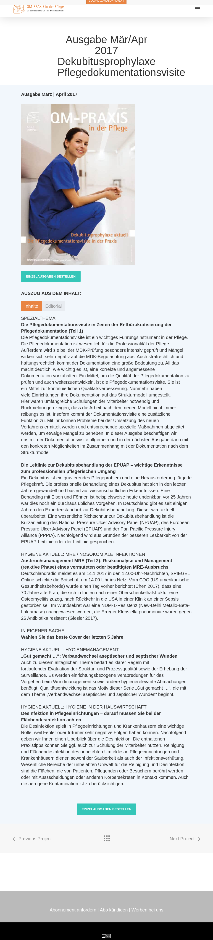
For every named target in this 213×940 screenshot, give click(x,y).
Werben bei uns (147, 909)
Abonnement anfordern (73, 909)
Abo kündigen (114, 909)
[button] (51, 276)
